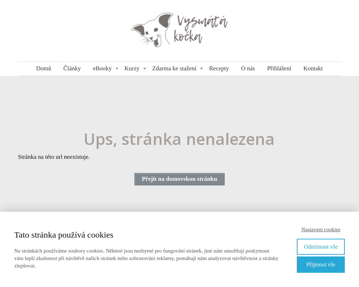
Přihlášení (279, 68)
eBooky (102, 68)
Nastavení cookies (321, 229)
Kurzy (131, 68)
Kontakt (313, 68)
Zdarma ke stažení (174, 68)
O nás (248, 68)
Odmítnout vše (321, 247)
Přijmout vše (320, 264)
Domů (44, 68)
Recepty (219, 68)
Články (72, 68)
